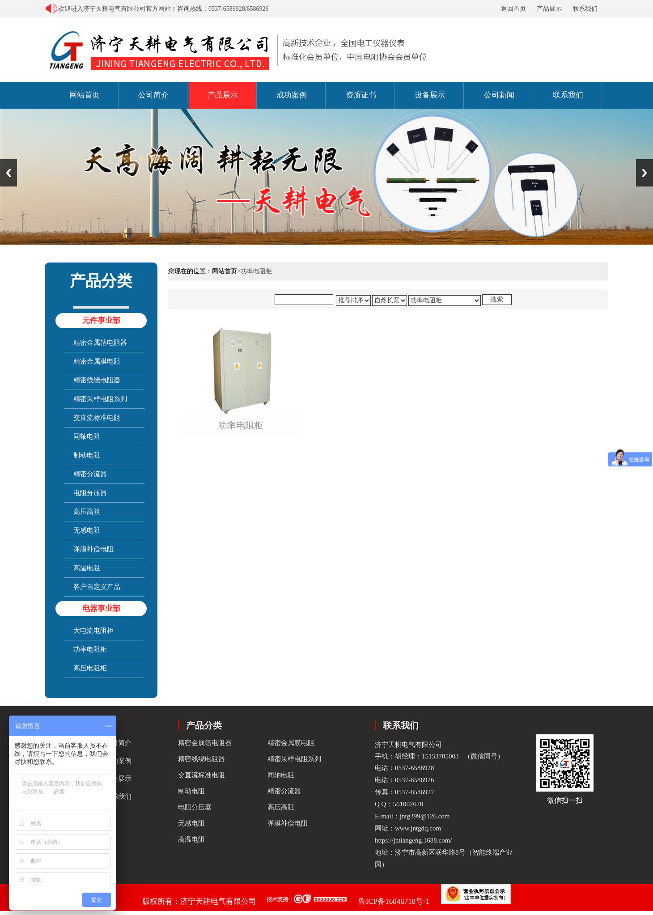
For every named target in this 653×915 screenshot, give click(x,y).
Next (644, 172)
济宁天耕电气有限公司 (218, 901)
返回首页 (513, 8)
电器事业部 (101, 608)
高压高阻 (86, 511)
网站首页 (84, 95)
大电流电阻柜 (93, 630)
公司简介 (153, 95)
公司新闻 (499, 95)
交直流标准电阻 (96, 417)
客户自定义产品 (96, 586)
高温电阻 (86, 568)
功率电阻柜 (90, 649)
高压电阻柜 (90, 668)
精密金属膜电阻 (96, 361)
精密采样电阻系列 (100, 398)
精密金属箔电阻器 (100, 342)
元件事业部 (101, 320)
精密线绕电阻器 (96, 380)
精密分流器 (90, 474)
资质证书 (361, 95)
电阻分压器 (90, 492)
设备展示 (430, 95)
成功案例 (291, 95)
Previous (8, 172)
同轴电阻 (86, 436)
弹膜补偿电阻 (93, 549)
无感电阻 (86, 530)
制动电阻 (86, 455)
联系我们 (585, 8)
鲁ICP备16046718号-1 (394, 901)
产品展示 (549, 8)
